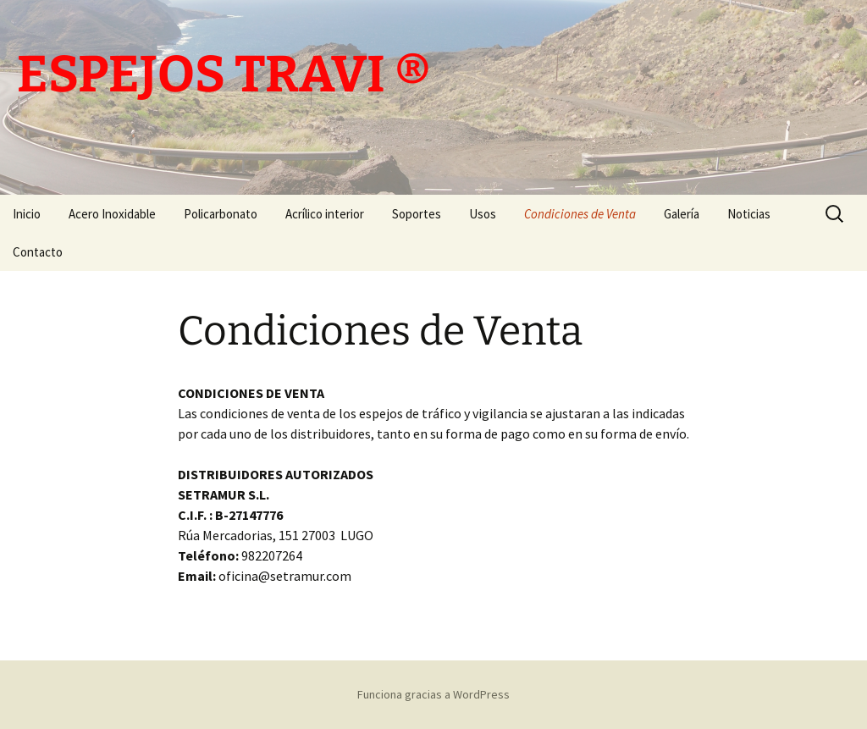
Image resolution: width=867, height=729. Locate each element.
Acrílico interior (324, 214)
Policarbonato (220, 214)
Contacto (38, 252)
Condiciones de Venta (580, 214)
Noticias (748, 214)
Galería (681, 214)
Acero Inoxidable (112, 214)
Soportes (416, 214)
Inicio (27, 214)
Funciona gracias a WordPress (433, 694)
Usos (482, 214)
